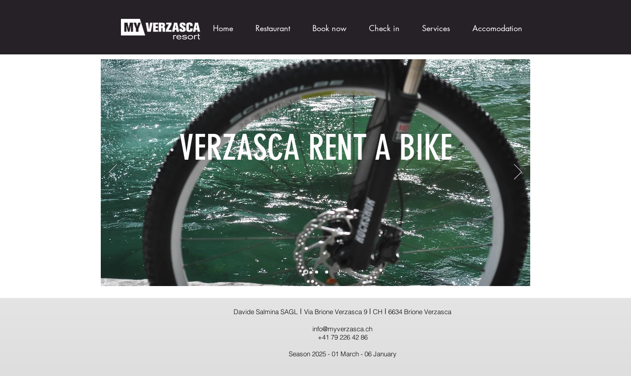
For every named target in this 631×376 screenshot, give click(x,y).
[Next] (518, 172)
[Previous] (113, 172)
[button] (492, 24)
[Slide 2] (316, 272)
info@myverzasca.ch (342, 329)
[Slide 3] (326, 272)
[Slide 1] (305, 272)
